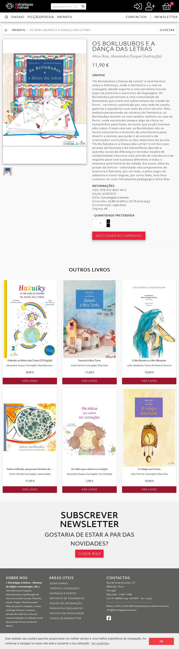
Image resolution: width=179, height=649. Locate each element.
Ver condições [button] (100, 643)
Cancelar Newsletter (65, 618)
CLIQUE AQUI (89, 553)
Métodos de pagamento (67, 598)
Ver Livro (30, 381)
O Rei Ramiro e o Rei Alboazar (149, 363)
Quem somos (59, 583)
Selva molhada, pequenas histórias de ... (30, 471)
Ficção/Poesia (41, 17)
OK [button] (161, 641)
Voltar (167, 30)
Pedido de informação (66, 603)
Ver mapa (146, 598)
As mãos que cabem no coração (89, 471)
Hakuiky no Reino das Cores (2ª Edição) (30, 363)
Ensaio (17, 17)
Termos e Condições (64, 588)
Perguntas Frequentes (66, 608)
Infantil (65, 17)
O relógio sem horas (149, 471)
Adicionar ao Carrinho (119, 235)
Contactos (136, 17)
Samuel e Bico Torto (89, 363)
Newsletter (166, 17)
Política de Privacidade (67, 613)
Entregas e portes (63, 593)
